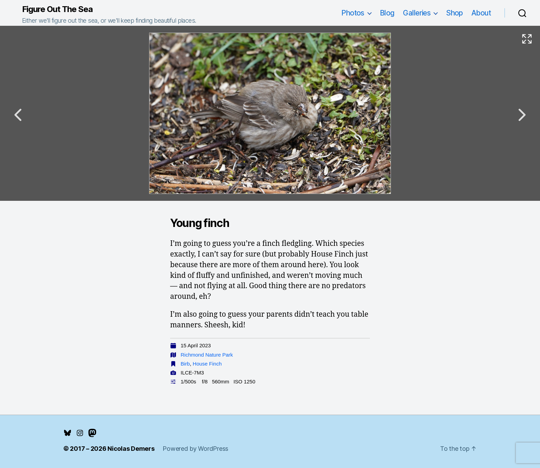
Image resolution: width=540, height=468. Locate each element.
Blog (387, 13)
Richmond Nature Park (207, 355)
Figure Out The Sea (57, 9)
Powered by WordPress (195, 448)
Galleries (416, 13)
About (481, 13)
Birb (185, 364)
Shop (454, 13)
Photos (352, 13)
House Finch (207, 364)
